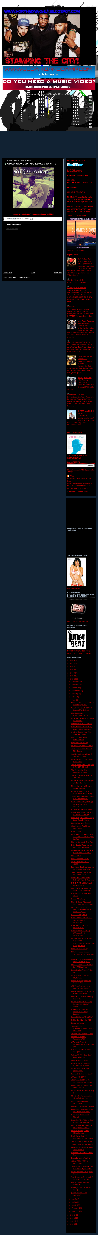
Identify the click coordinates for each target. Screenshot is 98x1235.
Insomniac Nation (77, 1023)
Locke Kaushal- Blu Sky (79, 949)
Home (33, 273)
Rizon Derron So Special (80, 859)
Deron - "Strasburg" (78, 899)
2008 (72, 1224)
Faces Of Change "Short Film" (82, 1017)
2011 (72, 1215)
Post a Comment (12, 229)
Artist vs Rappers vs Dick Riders (78, 342)
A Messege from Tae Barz (76, 288)
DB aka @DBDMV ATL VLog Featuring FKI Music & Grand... (81, 1004)
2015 (72, 670)
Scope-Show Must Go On (80, 823)
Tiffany (72, 476)
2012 (72, 679)
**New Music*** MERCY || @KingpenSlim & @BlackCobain (80, 933)
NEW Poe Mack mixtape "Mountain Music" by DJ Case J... (82, 954)
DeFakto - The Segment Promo (82, 1106)
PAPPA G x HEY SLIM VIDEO (82, 1020)
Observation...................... (76, 307)
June (74, 700)
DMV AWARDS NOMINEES (77, 394)
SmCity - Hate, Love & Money (82, 1141)
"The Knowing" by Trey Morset (82, 1144)
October (75, 688)
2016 (72, 667)
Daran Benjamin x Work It (80, 1158)
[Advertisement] (33, 252)
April (73, 1202)
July (73, 697)
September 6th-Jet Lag (79, 743)
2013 (72, 676)
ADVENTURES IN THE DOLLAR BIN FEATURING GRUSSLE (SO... (81, 909)
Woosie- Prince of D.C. (75, 280)
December (76, 682)
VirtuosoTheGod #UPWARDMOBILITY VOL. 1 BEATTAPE (82, 1028)
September (76, 691)
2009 (72, 1221)
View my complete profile (78, 491)
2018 (72, 661)
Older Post (58, 273)
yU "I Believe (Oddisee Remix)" (82, 809)
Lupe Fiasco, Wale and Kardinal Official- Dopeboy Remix (86, 323)
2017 (72, 664)
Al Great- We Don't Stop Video (82, 1034)
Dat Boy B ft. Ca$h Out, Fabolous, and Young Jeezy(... (79, 1012)
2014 (72, 673)
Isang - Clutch (76, 831)
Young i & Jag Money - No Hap (82, 746)
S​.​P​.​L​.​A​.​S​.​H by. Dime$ (79, 915)
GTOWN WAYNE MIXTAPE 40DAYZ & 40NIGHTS (31, 164)
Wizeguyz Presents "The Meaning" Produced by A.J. (84, 380)
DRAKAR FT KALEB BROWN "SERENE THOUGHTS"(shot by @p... (82, 837)
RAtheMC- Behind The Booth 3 (82, 1074)
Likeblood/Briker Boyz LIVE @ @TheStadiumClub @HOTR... (82, 804)
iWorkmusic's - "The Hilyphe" (81, 724)
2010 (72, 1218)
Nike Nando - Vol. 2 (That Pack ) (82, 842)
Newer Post (7, 273)
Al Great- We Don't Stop (80, 1060)
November (76, 685)
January (75, 1211)
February (75, 1208)
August (74, 694)
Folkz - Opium (76, 856)
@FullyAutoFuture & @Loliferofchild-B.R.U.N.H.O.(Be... (82, 1044)
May (73, 1199)
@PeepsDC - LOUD (78, 1077)
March (74, 1205)
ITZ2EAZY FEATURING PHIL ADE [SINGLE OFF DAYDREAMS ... (82, 920)
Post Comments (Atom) (21, 277)
